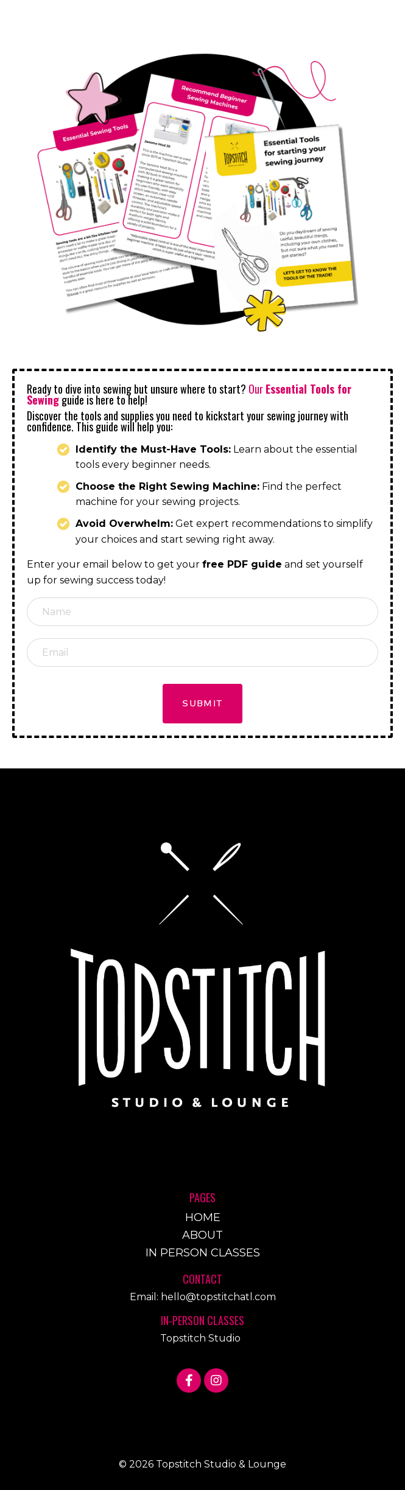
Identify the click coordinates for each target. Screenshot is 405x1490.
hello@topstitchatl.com (218, 1297)
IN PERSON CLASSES (203, 1252)
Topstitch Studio (200, 1338)
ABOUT (202, 1235)
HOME (202, 1217)
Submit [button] (202, 703)
